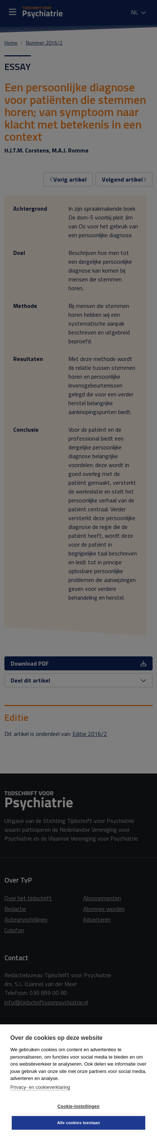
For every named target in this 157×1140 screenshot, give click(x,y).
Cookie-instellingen (78, 1106)
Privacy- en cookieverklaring (40, 1087)
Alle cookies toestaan (78, 1122)
